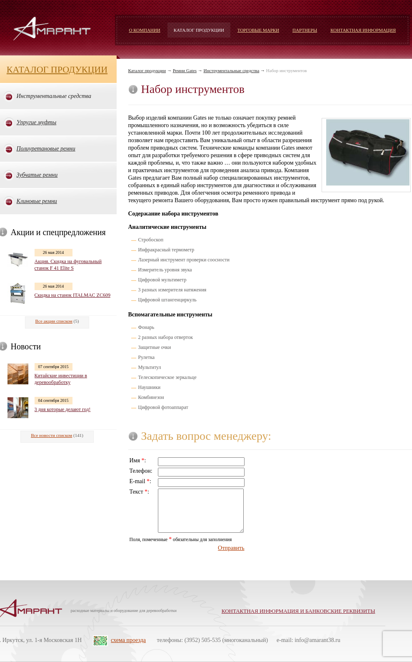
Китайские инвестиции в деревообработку (61, 379)
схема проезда (128, 640)
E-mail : (141, 481)
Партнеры (304, 30)
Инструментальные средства (232, 70)
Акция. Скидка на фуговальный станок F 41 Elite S (68, 264)
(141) (57, 435)
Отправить (231, 548)
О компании (144, 30)
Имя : (138, 460)
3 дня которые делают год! (63, 409)
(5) (57, 320)
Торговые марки (258, 30)
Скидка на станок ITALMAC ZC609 (72, 295)
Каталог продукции (199, 30)
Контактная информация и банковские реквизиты (298, 611)
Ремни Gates (185, 70)
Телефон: (141, 471)
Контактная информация (363, 30)
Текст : (139, 492)
